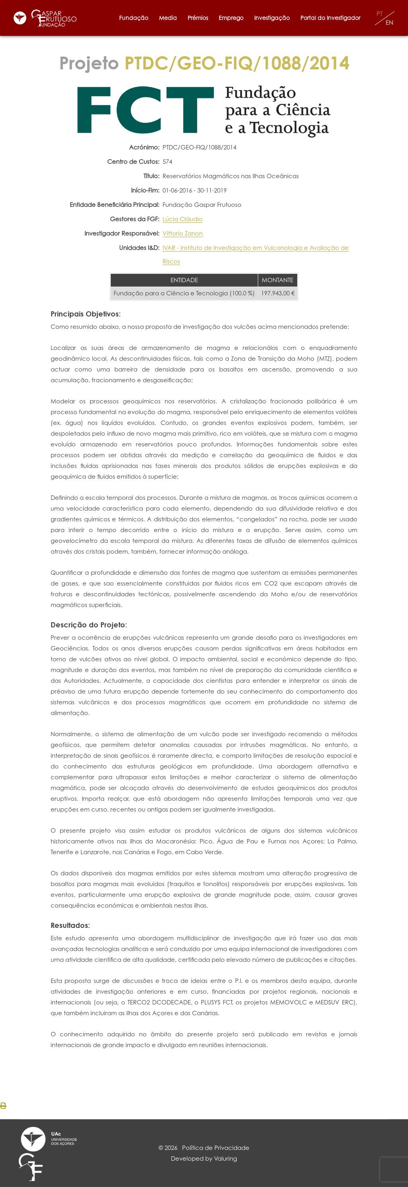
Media (168, 17)
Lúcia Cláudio (182, 219)
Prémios (198, 17)
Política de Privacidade (215, 1148)
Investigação (272, 17)
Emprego (231, 17)
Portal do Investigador (331, 17)
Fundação (133, 17)
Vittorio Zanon (183, 233)
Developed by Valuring (204, 1158)
